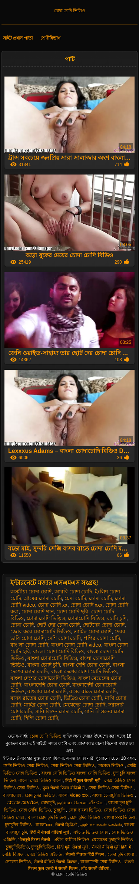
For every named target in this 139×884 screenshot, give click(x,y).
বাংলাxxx (44, 824)
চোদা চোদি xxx (86, 605)
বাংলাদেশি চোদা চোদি (47, 685)
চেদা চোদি (75, 598)
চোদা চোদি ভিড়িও (46, 618)
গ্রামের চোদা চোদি (43, 598)
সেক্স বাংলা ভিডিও (85, 810)
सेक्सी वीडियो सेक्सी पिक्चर (56, 861)
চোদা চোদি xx (52, 605)
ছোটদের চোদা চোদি (104, 625)
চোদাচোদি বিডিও (86, 618)
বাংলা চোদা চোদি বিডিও (58, 651)
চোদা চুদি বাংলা (121, 854)
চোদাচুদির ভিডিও (40, 795)
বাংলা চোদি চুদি (43, 665)
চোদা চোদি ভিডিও (70, 10)
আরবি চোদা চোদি (73, 592)
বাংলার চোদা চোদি (47, 691)
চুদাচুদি (59, 810)
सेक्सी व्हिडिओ (66, 824)
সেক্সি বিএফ (13, 854)
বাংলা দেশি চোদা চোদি (86, 665)
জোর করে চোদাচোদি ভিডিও (40, 631)
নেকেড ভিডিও (111, 765)
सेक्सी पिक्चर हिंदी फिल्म (85, 854)
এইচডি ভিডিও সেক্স (91, 832)
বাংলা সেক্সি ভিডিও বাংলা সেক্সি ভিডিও (75, 773)
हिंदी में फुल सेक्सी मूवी (83, 780)
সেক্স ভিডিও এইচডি (45, 854)
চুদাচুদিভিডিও (17, 847)
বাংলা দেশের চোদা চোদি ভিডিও (84, 671)
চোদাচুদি (48, 802)
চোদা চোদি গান (37, 611)
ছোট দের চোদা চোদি (58, 625)
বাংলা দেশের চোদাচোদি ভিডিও (42, 678)
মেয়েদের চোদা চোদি (84, 705)
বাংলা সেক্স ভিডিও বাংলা (41, 780)
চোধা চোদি (22, 625)
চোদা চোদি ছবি (72, 611)
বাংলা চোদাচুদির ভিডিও (113, 795)
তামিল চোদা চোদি (93, 631)
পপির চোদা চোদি (102, 638)
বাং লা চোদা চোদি (29, 645)
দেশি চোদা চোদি (64, 638)
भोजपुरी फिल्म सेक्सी (35, 839)
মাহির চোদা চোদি (42, 705)
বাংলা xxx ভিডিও (120, 817)
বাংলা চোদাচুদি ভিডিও (48, 817)
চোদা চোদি (100, 598)
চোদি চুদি (116, 618)
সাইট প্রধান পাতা (18, 38)
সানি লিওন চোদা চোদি (58, 711)
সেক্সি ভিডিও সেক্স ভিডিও (25, 765)
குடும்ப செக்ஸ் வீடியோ (81, 802)
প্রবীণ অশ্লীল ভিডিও (71, 839)
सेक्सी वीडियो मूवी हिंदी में (112, 847)
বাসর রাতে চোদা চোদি (93, 691)
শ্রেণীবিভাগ (50, 38)
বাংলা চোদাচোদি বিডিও (52, 658)
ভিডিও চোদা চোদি (83, 698)
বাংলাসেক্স (12, 795)
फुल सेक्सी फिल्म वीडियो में (64, 787)
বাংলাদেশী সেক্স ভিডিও (101, 861)
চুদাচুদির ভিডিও (19, 824)
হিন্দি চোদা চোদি (41, 718)
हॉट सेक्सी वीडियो (95, 868)
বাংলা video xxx (74, 795)
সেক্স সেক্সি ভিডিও (35, 810)
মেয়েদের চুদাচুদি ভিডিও (113, 839)
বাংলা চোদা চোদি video (76, 645)
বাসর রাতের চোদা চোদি (35, 698)
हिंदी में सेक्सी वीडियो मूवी (50, 832)
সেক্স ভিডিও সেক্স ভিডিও (72, 765)
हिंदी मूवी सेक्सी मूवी (73, 847)
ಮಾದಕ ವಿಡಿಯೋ (22, 802)
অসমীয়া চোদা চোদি (31, 592)
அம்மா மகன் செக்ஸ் (101, 824)
